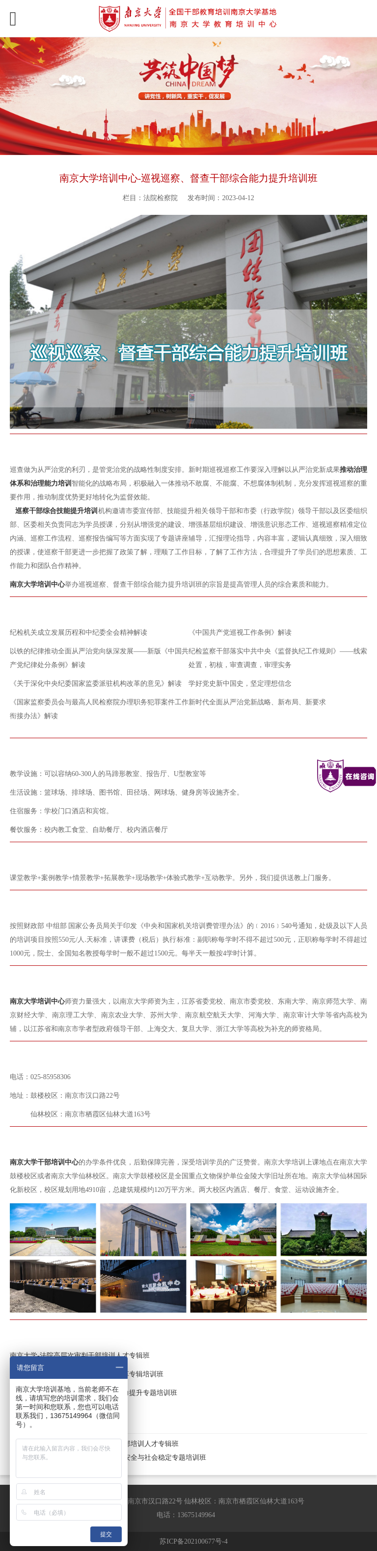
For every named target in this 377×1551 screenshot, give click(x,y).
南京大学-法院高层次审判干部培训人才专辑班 (80, 1355)
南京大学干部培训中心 (44, 1162)
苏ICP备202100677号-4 (193, 1541)
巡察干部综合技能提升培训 (56, 511)
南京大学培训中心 (37, 1001)
